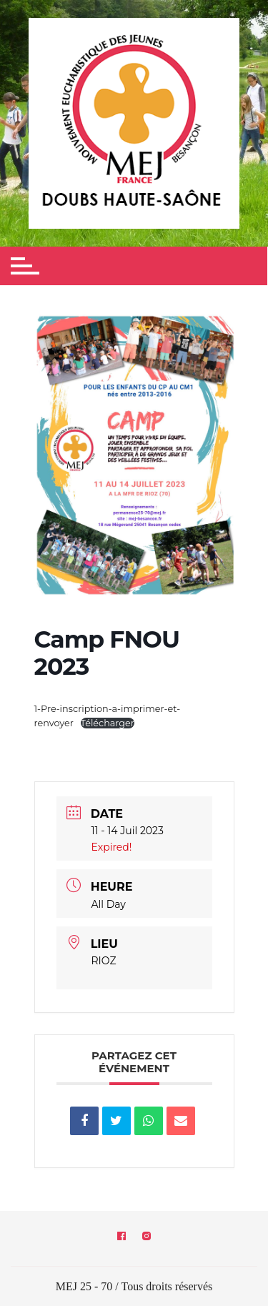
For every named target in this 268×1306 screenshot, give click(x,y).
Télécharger (107, 723)
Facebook (121, 1236)
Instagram (146, 1236)
